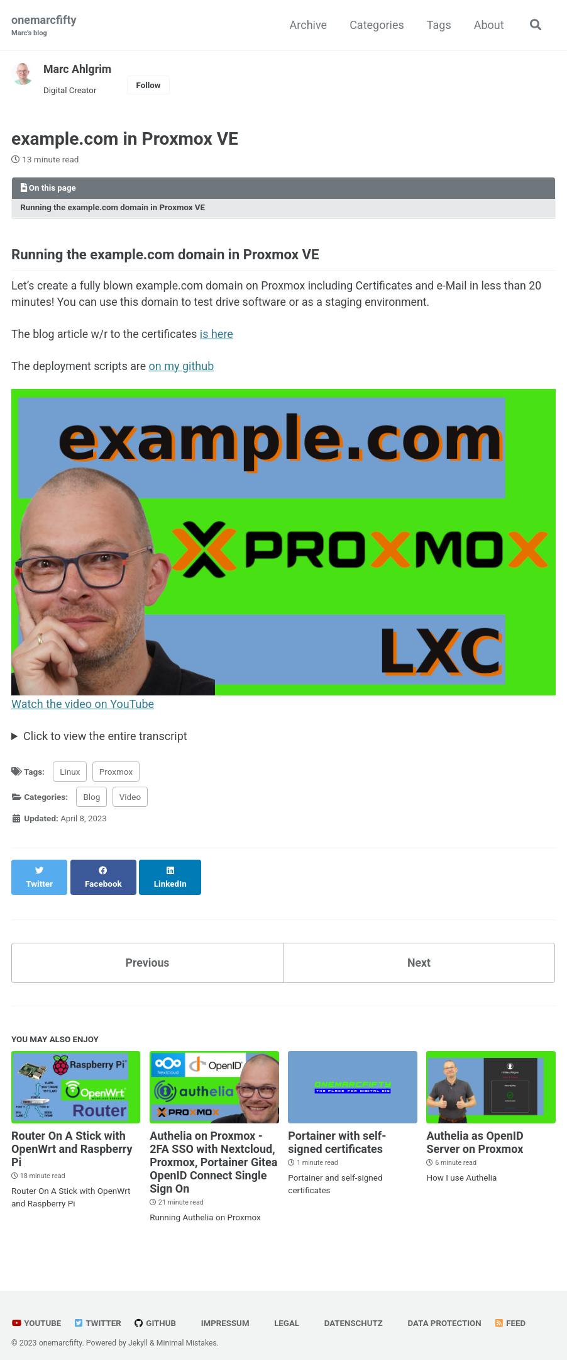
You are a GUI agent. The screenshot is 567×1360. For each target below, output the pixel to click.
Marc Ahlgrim (78, 69)
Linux (70, 773)
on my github (183, 367)
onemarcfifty (44, 26)
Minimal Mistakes (187, 1331)
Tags (438, 24)
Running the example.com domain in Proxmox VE (114, 208)
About (488, 24)
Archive (307, 24)
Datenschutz (350, 1312)
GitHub (156, 1312)
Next (419, 951)
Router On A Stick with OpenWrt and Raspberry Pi (72, 1137)
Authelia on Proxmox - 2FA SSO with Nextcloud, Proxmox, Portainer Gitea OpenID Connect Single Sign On (213, 1151)
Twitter (98, 1312)
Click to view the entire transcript (105, 738)
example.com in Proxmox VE (124, 139)
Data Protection (442, 1312)
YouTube (36, 1312)
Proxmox (116, 773)
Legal (283, 1312)
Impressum (220, 1312)
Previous (147, 951)
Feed (514, 1312)
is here (219, 335)
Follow (149, 85)
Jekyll (138, 1331)
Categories (376, 24)
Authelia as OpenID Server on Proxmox (474, 1131)
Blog (91, 799)
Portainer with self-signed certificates (337, 1131)
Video (130, 799)
